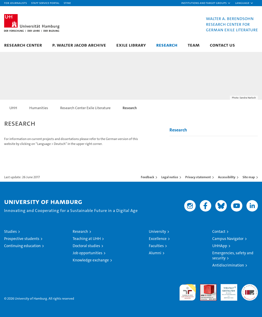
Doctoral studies (86, 245)
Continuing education (22, 245)
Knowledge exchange (91, 260)
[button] (206, 3)
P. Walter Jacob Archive (79, 44)
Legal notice (169, 177)
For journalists (15, 3)
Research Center (23, 44)
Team (194, 44)
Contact (218, 231)
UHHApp (219, 245)
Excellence (158, 238)
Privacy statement (198, 177)
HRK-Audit (228, 286)
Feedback (147, 177)
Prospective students (21, 238)
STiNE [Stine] (67, 3)
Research (166, 44)
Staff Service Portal (45, 3)
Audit (204, 286)
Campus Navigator (228, 238)
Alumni (155, 252)
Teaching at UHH (87, 238)
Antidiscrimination (228, 265)
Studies (10, 231)
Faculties (156, 245)
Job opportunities (87, 252)
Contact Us (222, 44)
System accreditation (249, 288)
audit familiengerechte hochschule (187, 290)
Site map (249, 177)
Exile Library (131, 44)
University (157, 231)
